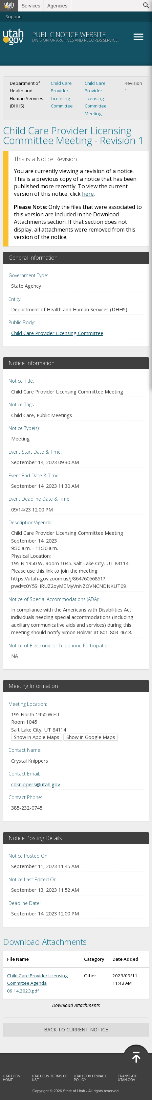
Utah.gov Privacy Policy (90, 1078)
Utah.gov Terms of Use (50, 1078)
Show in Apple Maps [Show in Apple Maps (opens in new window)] (36, 737)
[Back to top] (136, 1057)
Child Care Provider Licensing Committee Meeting (96, 98)
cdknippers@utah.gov (35, 784)
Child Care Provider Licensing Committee (62, 94)
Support (13, 17)
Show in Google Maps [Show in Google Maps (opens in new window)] (90, 737)
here (88, 193)
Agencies (57, 5)
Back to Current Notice (76, 1029)
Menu (138, 36)
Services (30, 5)
